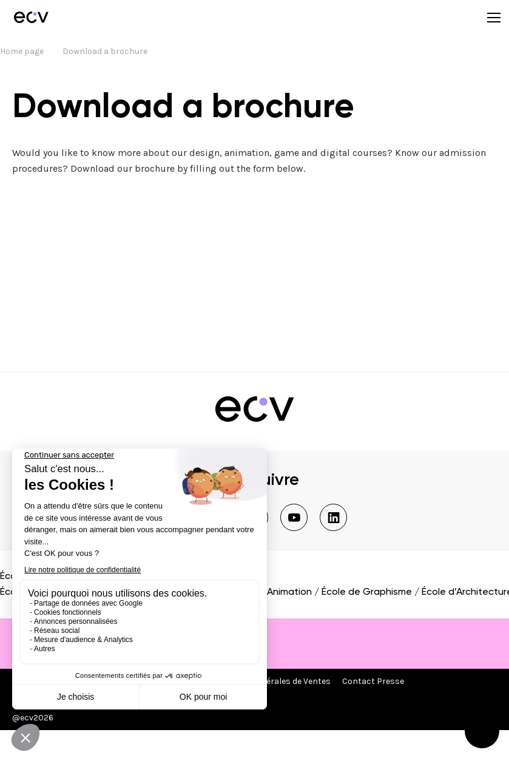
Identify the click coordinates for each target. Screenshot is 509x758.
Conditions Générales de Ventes (268, 681)
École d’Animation (272, 592)
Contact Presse (373, 681)
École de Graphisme (367, 592)
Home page (22, 51)
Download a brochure (104, 51)
